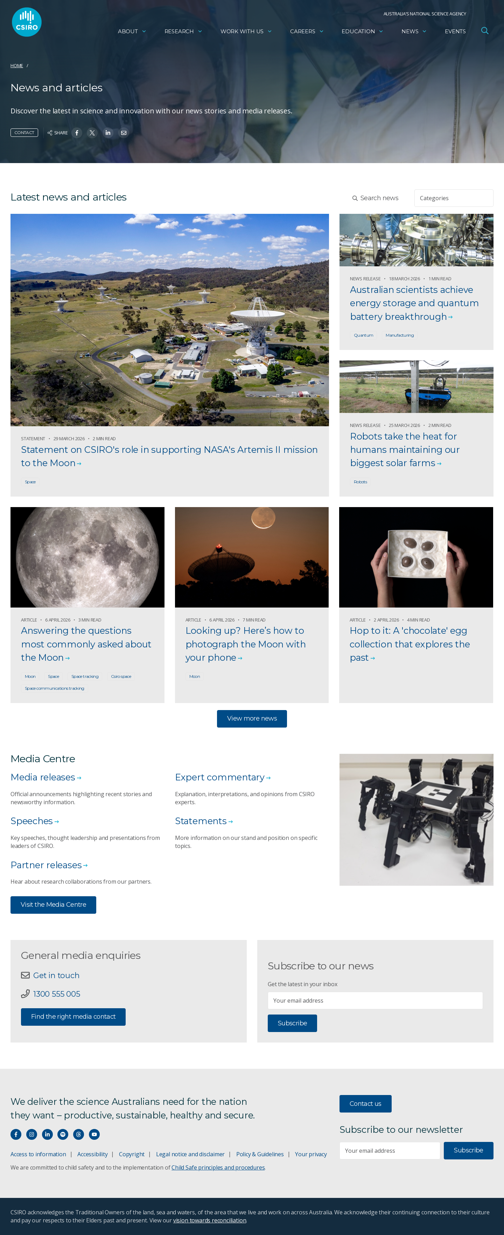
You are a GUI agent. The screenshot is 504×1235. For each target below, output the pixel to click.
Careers (307, 33)
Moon (30, 676)
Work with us (246, 33)
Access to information (38, 1154)
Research (183, 33)
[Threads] (78, 1134)
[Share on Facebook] (76, 132)
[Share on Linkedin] (108, 132)
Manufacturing (400, 335)
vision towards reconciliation (209, 1220)
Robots (360, 481)
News (414, 33)
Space (30, 481)
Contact (24, 132)
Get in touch (56, 975)
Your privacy (311, 1154)
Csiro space (121, 676)
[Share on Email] (123, 132)
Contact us (366, 1104)
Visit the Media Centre (53, 904)
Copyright (132, 1154)
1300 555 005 (56, 993)
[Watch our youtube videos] (94, 1134)
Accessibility (92, 1154)
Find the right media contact (73, 1016)
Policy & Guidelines (260, 1154)
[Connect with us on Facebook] (15, 1134)
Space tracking (84, 676)
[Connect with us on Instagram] (31, 1134)
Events (455, 33)
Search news (375, 198)
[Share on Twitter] (92, 132)
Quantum (363, 335)
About (132, 33)
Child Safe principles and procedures (218, 1167)
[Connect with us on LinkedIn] (47, 1134)
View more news (252, 718)
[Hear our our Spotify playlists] (62, 1134)
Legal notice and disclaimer (190, 1154)
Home (16, 65)
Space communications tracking (54, 688)
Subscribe (292, 1023)
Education (363, 33)
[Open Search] (484, 33)
